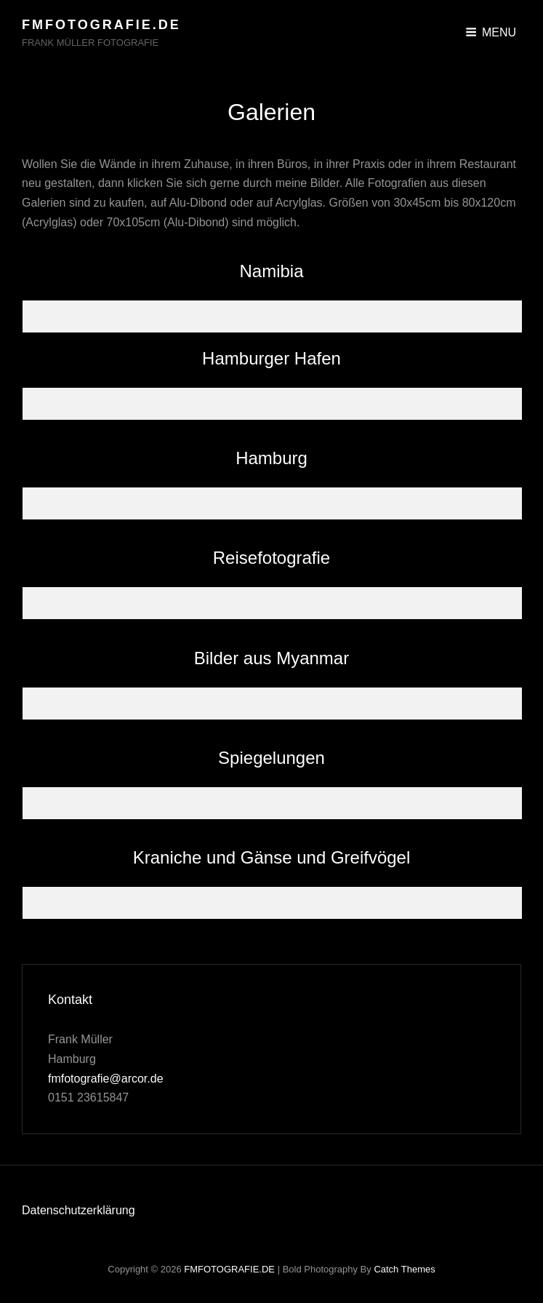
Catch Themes (404, 1269)
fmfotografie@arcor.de (106, 1078)
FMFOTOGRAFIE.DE (101, 24)
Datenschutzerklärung (78, 1210)
